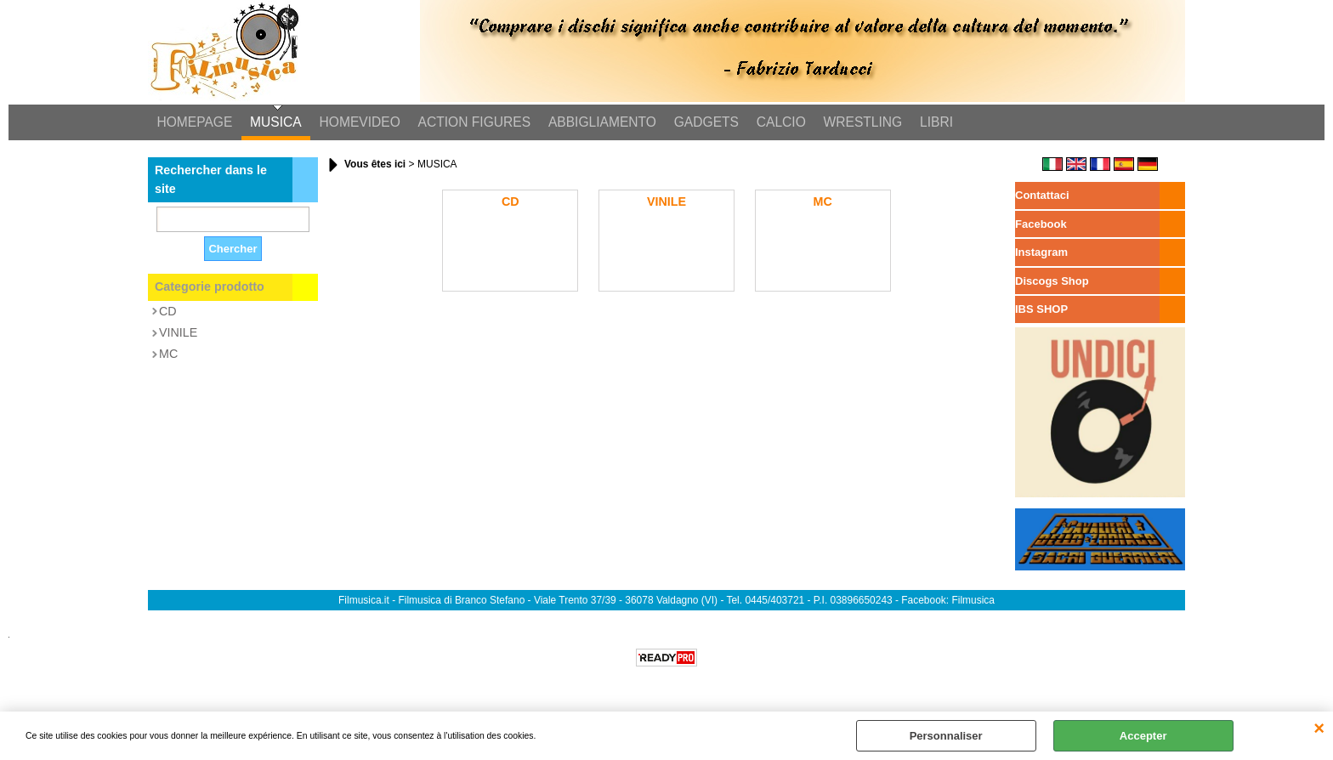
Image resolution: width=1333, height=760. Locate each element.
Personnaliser (946, 735)
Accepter (1143, 735)
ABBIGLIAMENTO (600, 123)
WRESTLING (858, 123)
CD (168, 312)
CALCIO (777, 123)
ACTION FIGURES (472, 123)
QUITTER (1318, 728)
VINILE (178, 333)
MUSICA (275, 123)
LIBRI (931, 123)
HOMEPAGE (194, 123)
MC (168, 355)
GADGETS (703, 123)
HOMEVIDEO (358, 123)
